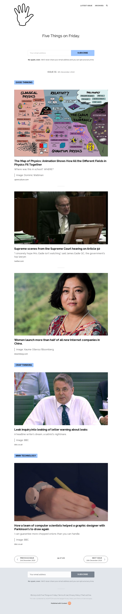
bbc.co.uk (18, 445)
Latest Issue (86, 6)
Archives (99, 6)
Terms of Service (82, 598)
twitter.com (19, 261)
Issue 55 (61, 72)
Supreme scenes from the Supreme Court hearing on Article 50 (57, 248)
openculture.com (21, 180)
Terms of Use (63, 595)
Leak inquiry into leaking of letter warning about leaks (50, 429)
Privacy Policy (74, 595)
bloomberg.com (21, 354)
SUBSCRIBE (82, 53)
